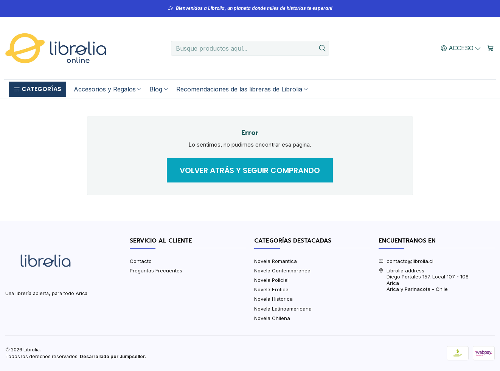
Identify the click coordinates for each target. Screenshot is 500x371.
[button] (37, 89)
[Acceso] (461, 48)
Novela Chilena (272, 318)
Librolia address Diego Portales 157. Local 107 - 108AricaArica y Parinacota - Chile (424, 279)
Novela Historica (273, 299)
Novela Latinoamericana (283, 309)
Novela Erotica (271, 289)
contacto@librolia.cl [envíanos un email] (406, 261)
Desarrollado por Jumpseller (112, 356)
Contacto (141, 261)
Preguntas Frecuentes (156, 270)
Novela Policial (271, 280)
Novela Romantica (275, 261)
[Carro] (490, 48)
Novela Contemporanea (282, 270)
